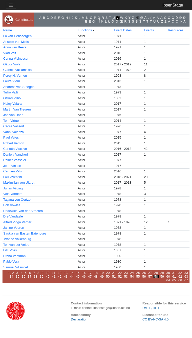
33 (186, 273)
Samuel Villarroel (15, 267)
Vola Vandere (12, 194)
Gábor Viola (11, 64)
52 (120, 276)
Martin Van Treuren (17, 109)
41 (53, 276)
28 (156, 273)
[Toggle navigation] (11, 5)
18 (96, 273)
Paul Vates (11, 137)
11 (53, 273)
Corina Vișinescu (15, 58)
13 (66, 273)
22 (120, 273)
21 (114, 273)
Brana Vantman (14, 256)
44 (72, 276)
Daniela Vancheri (15, 154)
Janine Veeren (13, 228)
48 (96, 276)
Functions (85, 30)
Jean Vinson (12, 166)
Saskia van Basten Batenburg (24, 233)
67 (186, 280)
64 (168, 280)
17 (90, 273)
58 (156, 276)
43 (66, 276)
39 (41, 276)
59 (162, 276)
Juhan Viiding (13, 188)
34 (11, 276)
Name (7, 30)
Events (149, 30)
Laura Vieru (11, 81)
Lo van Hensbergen (17, 36)
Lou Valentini (12, 177)
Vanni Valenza (13, 132)
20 (108, 273)
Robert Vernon (13, 143)
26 (144, 273)
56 (144, 276)
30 (168, 273)
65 (174, 280)
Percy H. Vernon (15, 75)
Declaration (79, 319)
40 (47, 276)
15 (78, 273)
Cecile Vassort (13, 126)
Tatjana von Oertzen (17, 199)
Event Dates (123, 30)
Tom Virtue (11, 121)
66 (180, 280)
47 (90, 276)
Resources (176, 30)
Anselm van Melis (16, 42)
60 (168, 276)
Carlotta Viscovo (15, 149)
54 (132, 276)
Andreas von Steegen (18, 87)
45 (78, 276)
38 (35, 276)
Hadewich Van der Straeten (23, 211)
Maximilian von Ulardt (18, 182)
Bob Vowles (11, 205)
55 (138, 276)
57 (150, 276)
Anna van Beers (14, 47)
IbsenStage (172, 5)
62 (180, 276)
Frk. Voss (10, 250)
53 (126, 276)
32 (180, 273)
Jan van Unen (13, 115)
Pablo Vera (11, 261)
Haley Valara (12, 103)
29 (162, 273)
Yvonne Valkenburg (17, 239)
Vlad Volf (9, 53)
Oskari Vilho (12, 98)
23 (126, 273)
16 (84, 273)
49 (102, 276)
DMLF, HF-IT (151, 308)
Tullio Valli (10, 92)
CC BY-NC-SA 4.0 (155, 319)
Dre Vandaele (13, 216)
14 (72, 273)
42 (60, 276)
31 (174, 273)
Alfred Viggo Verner (17, 222)
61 (174, 276)
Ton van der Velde (16, 245)
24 (132, 273)
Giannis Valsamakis (17, 70)
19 (102, 273)
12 (60, 273)
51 (114, 276)
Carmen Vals (12, 171)
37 (29, 276)
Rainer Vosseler (14, 160)
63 (186, 276)
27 (150, 273)
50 (108, 276)
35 (17, 276)
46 (84, 276)
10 (47, 273)
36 (23, 276)
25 (138, 273)
